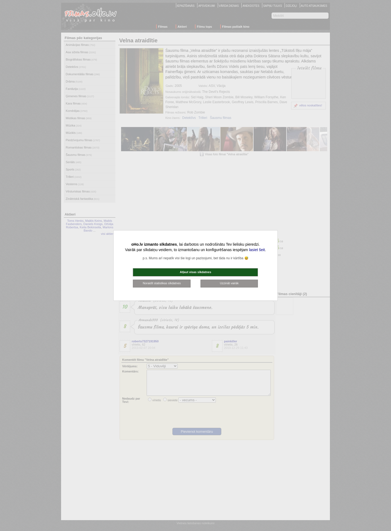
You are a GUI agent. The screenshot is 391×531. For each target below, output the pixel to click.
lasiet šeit (257, 250)
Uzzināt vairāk (229, 283)
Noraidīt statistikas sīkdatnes (162, 283)
